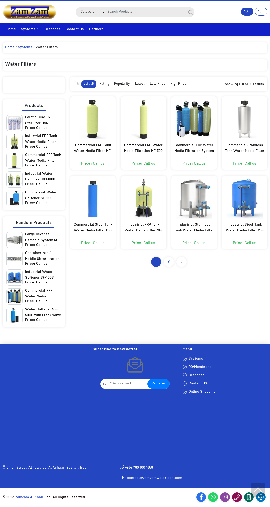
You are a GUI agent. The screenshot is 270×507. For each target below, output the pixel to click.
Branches (52, 29)
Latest (140, 84)
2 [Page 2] (169, 262)
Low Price (157, 84)
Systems (30, 29)
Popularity (122, 84)
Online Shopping (202, 392)
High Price (178, 84)
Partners (96, 29)
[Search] (146, 12)
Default (88, 84)
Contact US (75, 29)
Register (159, 384)
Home (11, 29)
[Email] (129, 384)
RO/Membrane (200, 367)
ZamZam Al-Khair (29, 497)
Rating (104, 84)
